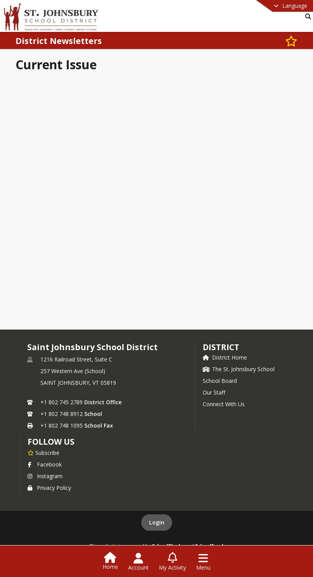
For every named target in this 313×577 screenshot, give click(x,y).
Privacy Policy (49, 487)
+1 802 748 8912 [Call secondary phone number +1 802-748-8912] (61, 413)
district (221, 347)
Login (156, 522)
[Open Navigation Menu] (203, 562)
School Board (220, 380)
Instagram (45, 476)
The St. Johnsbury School (239, 369)
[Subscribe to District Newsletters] (291, 40)
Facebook (45, 464)
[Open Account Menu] (138, 562)
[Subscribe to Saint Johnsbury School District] (43, 452)
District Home (225, 357)
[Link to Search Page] (306, 16)
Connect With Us (224, 404)
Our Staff (214, 392)
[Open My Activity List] (172, 562)
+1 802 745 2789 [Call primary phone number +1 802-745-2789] (61, 402)
